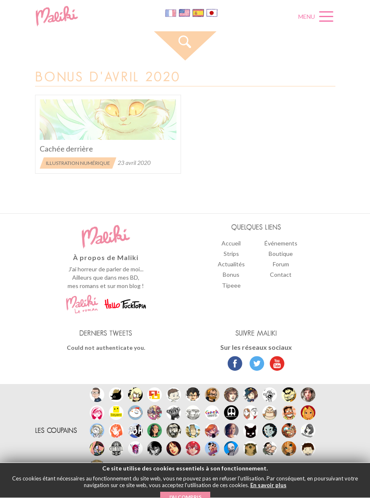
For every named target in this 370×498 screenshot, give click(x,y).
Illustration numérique (78, 163)
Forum (281, 264)
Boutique (281, 253)
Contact (281, 274)
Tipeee (231, 285)
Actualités (231, 264)
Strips (231, 253)
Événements (280, 243)
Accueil (231, 243)
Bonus (231, 274)
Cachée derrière (66, 148)
